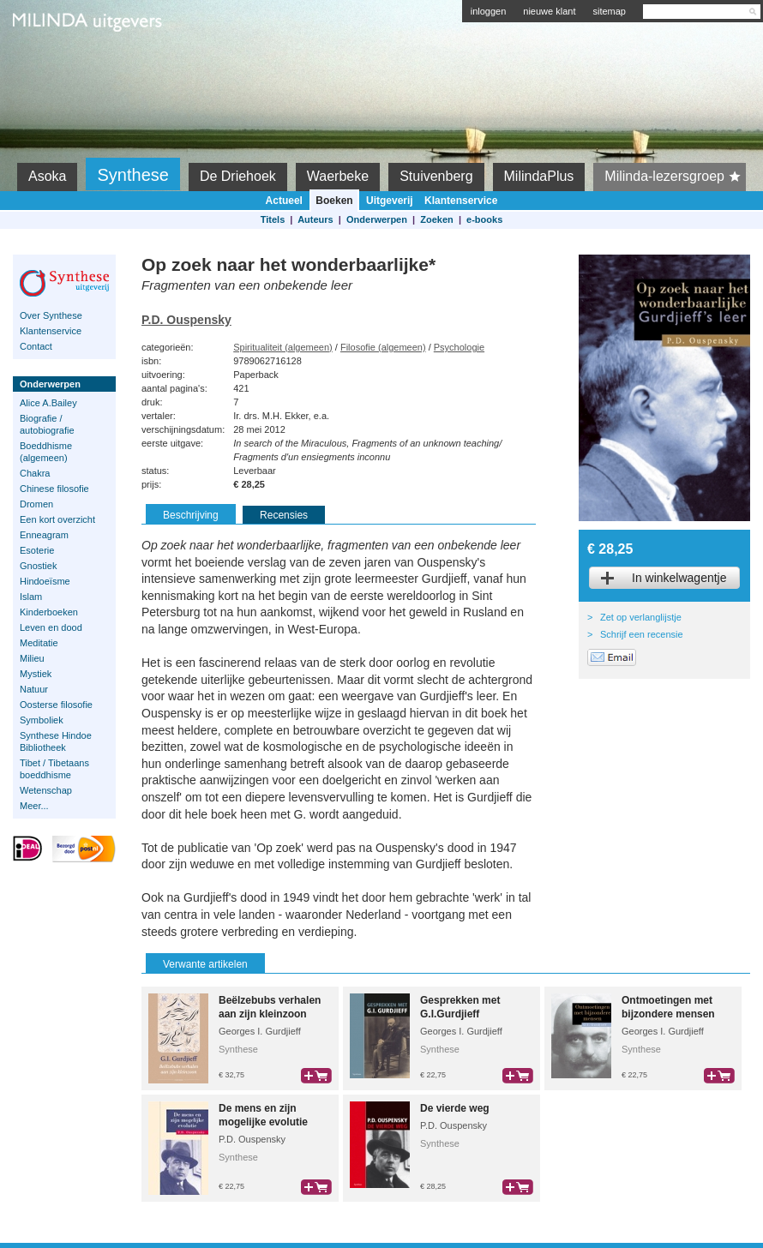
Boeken (333, 201)
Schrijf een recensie (641, 634)
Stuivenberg (436, 176)
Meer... (34, 806)
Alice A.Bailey (48, 403)
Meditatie (39, 643)
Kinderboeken (49, 612)
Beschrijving (191, 515)
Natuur (34, 689)
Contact (36, 346)
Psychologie (459, 347)
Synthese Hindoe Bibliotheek (56, 741)
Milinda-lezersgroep (675, 176)
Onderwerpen (376, 219)
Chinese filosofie (54, 488)
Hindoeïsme (45, 581)
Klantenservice (460, 201)
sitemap (609, 11)
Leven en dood (51, 627)
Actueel (284, 201)
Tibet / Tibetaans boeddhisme (54, 769)
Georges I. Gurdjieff (260, 1031)
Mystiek (35, 674)
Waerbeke (338, 176)
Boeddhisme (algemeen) (46, 452)
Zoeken (437, 219)
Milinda (48, 62)
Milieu (32, 658)
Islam (31, 596)
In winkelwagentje (679, 578)
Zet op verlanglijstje (641, 617)
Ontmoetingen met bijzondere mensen (668, 1007)
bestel (316, 1075)
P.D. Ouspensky (186, 320)
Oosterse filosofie (56, 704)
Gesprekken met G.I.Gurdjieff (460, 1007)
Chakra (35, 473)
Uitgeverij (389, 201)
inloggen (489, 11)
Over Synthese (51, 315)
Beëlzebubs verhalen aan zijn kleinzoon (270, 1007)
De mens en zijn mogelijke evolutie (263, 1115)
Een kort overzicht (57, 519)
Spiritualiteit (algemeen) (283, 347)
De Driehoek (238, 176)
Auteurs (315, 219)
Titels (273, 219)
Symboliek (41, 720)
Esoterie (37, 550)
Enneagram (44, 535)
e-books (484, 219)
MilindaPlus (539, 176)
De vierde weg (455, 1108)
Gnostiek (38, 566)
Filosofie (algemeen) (383, 347)
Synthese (132, 174)
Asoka (47, 176)
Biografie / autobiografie (47, 424)
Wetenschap (46, 790)
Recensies (284, 515)
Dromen (36, 504)
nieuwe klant (549, 11)
